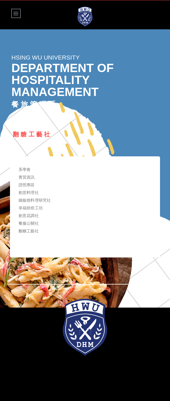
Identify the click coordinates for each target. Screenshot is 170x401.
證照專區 (27, 185)
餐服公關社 (29, 223)
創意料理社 (29, 192)
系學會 (25, 169)
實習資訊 (27, 177)
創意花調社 (29, 215)
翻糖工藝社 (29, 231)
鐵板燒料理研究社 (35, 200)
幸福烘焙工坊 (31, 208)
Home (17, 118)
